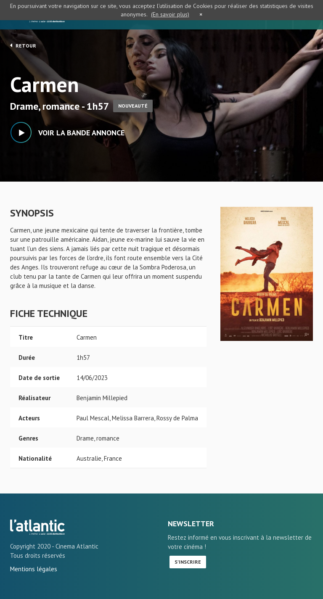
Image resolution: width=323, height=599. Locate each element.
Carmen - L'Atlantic (37, 527)
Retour (23, 45)
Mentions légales (33, 569)
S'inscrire (188, 562)
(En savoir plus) (170, 14)
